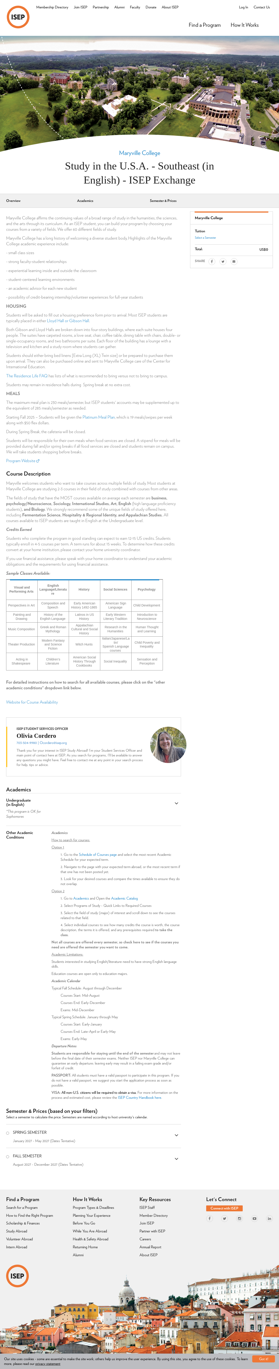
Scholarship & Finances (23, 1223)
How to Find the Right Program (29, 1215)
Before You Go (84, 1223)
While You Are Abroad (90, 1231)
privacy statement (47, 1364)
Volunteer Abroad (19, 1239)
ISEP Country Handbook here (139, 1097)
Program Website (22, 460)
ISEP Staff (147, 1207)
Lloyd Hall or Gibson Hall (68, 320)
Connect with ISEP (224, 1208)
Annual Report (150, 1247)
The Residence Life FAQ (27, 375)
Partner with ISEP (152, 1231)
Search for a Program (22, 1207)
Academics (85, 201)
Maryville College (139, 152)
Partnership (101, 7)
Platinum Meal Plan (99, 417)
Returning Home (85, 1247)
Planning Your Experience (91, 1215)
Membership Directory (52, 7)
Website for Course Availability (32, 702)
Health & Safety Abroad (90, 1239)
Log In (243, 7)
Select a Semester (205, 237)
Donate (151, 7)
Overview (13, 201)
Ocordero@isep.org (53, 743)
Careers (145, 1239)
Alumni (119, 7)
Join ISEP (80, 7)
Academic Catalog (124, 898)
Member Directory (154, 1215)
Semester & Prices (163, 201)
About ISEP (170, 7)
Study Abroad (16, 1231)
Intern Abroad (16, 1247)
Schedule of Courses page (98, 854)
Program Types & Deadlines (93, 1207)
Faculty (135, 7)
